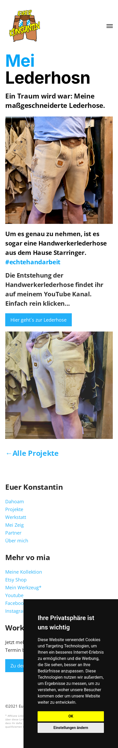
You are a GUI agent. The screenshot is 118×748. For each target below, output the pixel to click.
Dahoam (14, 501)
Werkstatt (15, 517)
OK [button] (70, 716)
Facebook (15, 603)
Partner (13, 533)
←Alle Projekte (32, 453)
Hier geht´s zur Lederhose (38, 320)
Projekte (14, 509)
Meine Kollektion (23, 572)
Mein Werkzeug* (23, 587)
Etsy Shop (16, 580)
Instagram (16, 611)
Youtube (14, 595)
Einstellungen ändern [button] (71, 728)
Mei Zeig (14, 525)
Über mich (16, 540)
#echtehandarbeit (32, 261)
